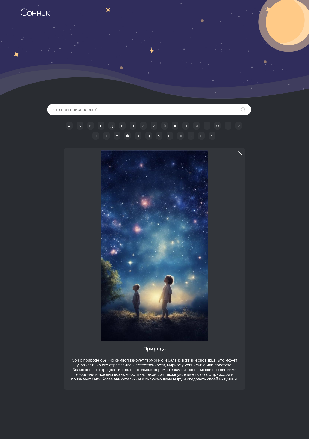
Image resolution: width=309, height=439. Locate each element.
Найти (243, 110)
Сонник (35, 13)
